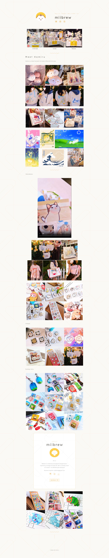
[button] (56, 21)
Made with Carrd (54, 550)
